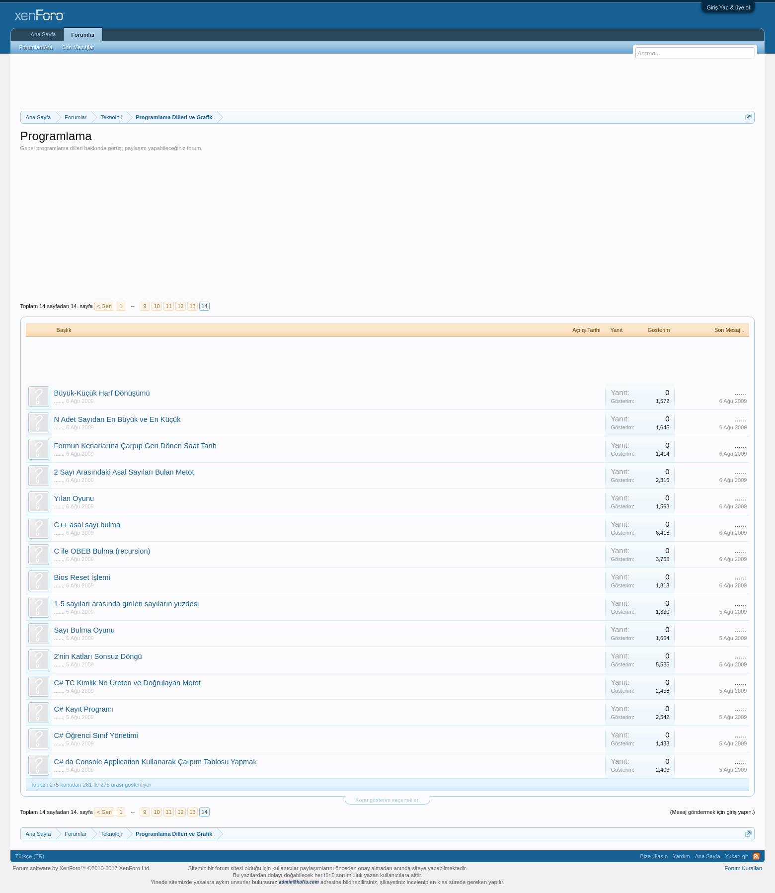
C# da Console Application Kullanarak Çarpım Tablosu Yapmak (155, 762)
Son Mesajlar (78, 47)
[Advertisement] (387, 81)
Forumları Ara (36, 47)
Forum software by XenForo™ (82, 868)
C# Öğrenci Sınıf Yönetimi (96, 735)
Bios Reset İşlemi (82, 577)
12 (180, 306)
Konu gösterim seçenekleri (387, 800)
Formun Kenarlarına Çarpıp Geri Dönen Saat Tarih (135, 446)
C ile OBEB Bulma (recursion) (102, 551)
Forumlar (83, 35)
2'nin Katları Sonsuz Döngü (98, 656)
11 (168, 306)
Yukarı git (736, 856)
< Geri (104, 306)
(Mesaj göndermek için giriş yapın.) (712, 812)
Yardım (681, 856)
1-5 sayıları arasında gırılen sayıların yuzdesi (126, 604)
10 (156, 306)
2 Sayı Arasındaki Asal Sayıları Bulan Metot (124, 472)
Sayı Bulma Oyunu (84, 630)
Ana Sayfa (43, 34)
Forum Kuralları (744, 868)
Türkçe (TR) (30, 856)
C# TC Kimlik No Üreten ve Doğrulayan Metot (127, 683)
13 (192, 306)
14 (204, 306)
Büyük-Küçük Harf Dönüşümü (102, 393)
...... (58, 401)
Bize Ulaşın (654, 856)
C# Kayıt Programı (84, 709)
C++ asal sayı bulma (87, 525)
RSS (756, 856)
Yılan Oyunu (74, 498)
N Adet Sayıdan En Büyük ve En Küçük (117, 419)
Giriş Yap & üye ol (728, 7)
